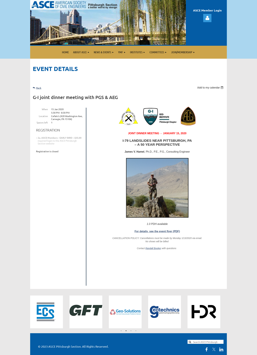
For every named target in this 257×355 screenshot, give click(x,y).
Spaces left (42, 122)
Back (38, 87)
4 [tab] (136, 296)
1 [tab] (121, 296)
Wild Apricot (187, 351)
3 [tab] (131, 296)
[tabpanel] (49, 277)
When (45, 109)
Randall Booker (153, 248)
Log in (207, 18)
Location (43, 116)
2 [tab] (126, 296)
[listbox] (210, 88)
